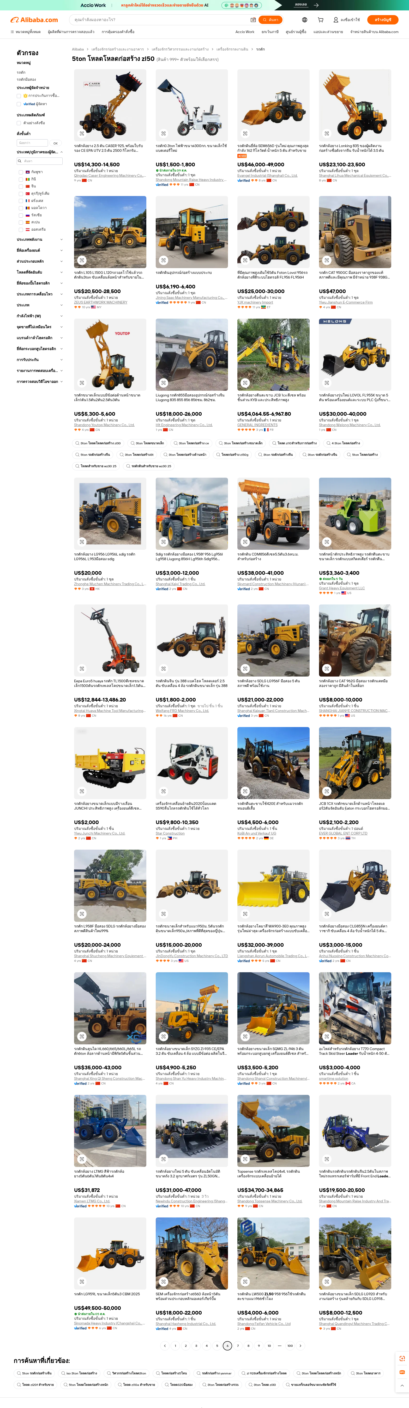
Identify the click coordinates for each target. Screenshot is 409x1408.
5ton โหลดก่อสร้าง (362, 455)
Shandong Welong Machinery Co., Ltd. (350, 425)
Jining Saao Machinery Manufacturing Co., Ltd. (192, 297)
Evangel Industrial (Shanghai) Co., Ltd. (267, 175)
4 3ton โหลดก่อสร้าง (343, 443)
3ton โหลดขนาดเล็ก (147, 443)
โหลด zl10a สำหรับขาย (136, 1385)
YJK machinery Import (255, 302)
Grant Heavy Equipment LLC (342, 588)
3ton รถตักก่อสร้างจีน (275, 455)
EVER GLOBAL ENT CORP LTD (343, 833)
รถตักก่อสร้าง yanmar (214, 1373)
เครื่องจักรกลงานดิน (232, 49)
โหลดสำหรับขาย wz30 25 (95, 466)
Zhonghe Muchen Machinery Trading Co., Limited (110, 584)
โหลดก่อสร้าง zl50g (232, 455)
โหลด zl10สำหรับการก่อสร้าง (294, 443)
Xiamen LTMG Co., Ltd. (92, 1201)
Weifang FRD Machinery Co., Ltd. (182, 711)
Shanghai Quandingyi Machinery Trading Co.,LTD (355, 1324)
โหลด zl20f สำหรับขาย (35, 1385)
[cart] (322, 20)
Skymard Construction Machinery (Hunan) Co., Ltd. (273, 584)
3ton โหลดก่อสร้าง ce (191, 443)
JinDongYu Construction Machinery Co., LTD (192, 956)
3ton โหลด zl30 (262, 1385)
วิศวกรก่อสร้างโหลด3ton (126, 1373)
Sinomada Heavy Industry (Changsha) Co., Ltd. (110, 1323)
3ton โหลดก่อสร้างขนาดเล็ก (240, 443)
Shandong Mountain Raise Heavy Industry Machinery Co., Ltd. (192, 180)
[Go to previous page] (165, 1345)
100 (290, 1346)
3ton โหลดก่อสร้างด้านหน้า (185, 455)
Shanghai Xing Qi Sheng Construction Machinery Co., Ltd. (110, 1078)
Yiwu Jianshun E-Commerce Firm (346, 302)
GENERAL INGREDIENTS (257, 425)
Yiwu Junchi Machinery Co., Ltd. (99, 833)
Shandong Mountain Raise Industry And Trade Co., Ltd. (355, 1201)
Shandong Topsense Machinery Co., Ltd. (269, 1201)
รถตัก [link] (260, 49)
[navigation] (40, 698)
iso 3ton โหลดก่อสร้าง (79, 1373)
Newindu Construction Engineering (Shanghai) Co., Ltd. (192, 1201)
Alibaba (78, 49)
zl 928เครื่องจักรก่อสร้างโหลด (264, 1373)
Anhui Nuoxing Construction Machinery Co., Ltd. (355, 956)
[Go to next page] (300, 1345)
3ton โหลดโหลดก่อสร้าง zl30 (98, 443)
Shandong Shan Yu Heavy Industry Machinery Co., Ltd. (192, 1078)
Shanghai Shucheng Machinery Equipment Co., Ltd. (110, 956)
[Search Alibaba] (160, 20)
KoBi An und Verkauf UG (256, 833)
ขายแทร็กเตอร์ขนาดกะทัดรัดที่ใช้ (311, 1385)
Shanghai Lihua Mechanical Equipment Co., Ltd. (355, 175)
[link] (402, 1358)
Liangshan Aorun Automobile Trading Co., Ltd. (273, 956)
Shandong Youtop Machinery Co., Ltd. (104, 425)
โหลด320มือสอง (179, 1385)
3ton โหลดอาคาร (365, 1373)
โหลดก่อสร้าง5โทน (171, 1373)
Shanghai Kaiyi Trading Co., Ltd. (180, 584)
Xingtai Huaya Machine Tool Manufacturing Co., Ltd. (110, 711)
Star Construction (170, 833)
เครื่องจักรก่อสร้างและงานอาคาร (118, 49)
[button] (253, 20)
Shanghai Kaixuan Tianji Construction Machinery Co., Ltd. (273, 711)
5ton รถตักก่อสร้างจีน (92, 455)
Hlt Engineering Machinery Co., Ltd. (184, 425)
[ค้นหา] (270, 20)
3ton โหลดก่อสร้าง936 (220, 1385)
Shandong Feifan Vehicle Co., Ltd (264, 1324)
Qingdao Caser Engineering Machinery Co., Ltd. (110, 175)
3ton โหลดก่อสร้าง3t (137, 455)
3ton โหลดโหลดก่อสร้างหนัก (319, 1373)
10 (269, 1346)
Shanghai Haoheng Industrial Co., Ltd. (186, 1324)
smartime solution (333, 1078)
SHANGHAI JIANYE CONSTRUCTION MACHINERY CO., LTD (355, 711)
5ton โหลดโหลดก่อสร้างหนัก (86, 1385)
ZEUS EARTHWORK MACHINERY (100, 302)
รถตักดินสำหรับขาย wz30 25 (148, 466)
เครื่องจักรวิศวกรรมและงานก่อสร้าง (180, 49)
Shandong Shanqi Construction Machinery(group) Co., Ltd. (273, 1078)
